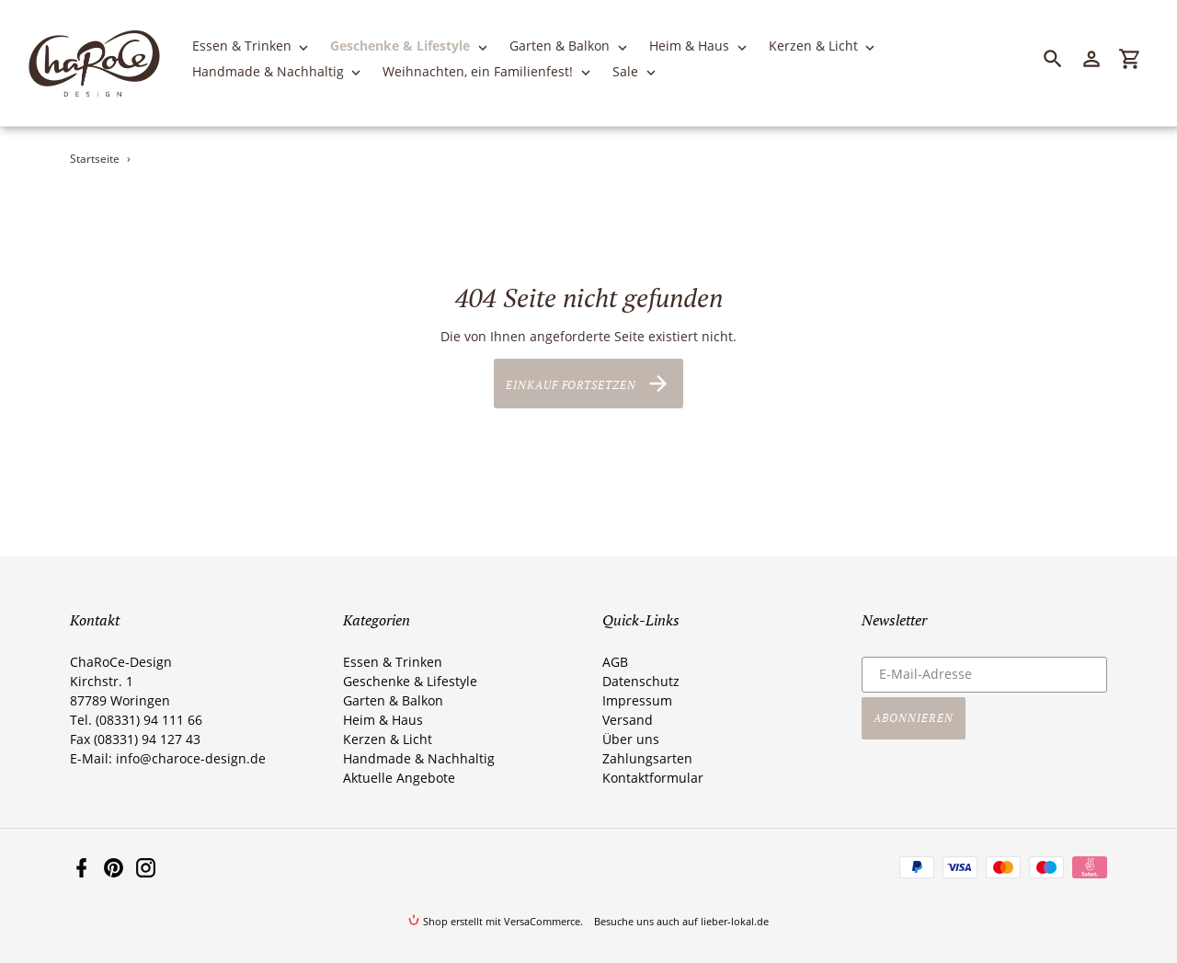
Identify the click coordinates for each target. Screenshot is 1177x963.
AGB (615, 662)
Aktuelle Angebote (399, 777)
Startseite (95, 158)
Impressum (637, 700)
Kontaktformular (652, 777)
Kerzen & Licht (387, 739)
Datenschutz (641, 681)
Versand (627, 719)
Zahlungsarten (647, 758)
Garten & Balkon (393, 700)
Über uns (630, 739)
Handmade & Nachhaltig (419, 758)
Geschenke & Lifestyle (410, 681)
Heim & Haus (383, 719)
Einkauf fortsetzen (588, 383)
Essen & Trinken (392, 662)
